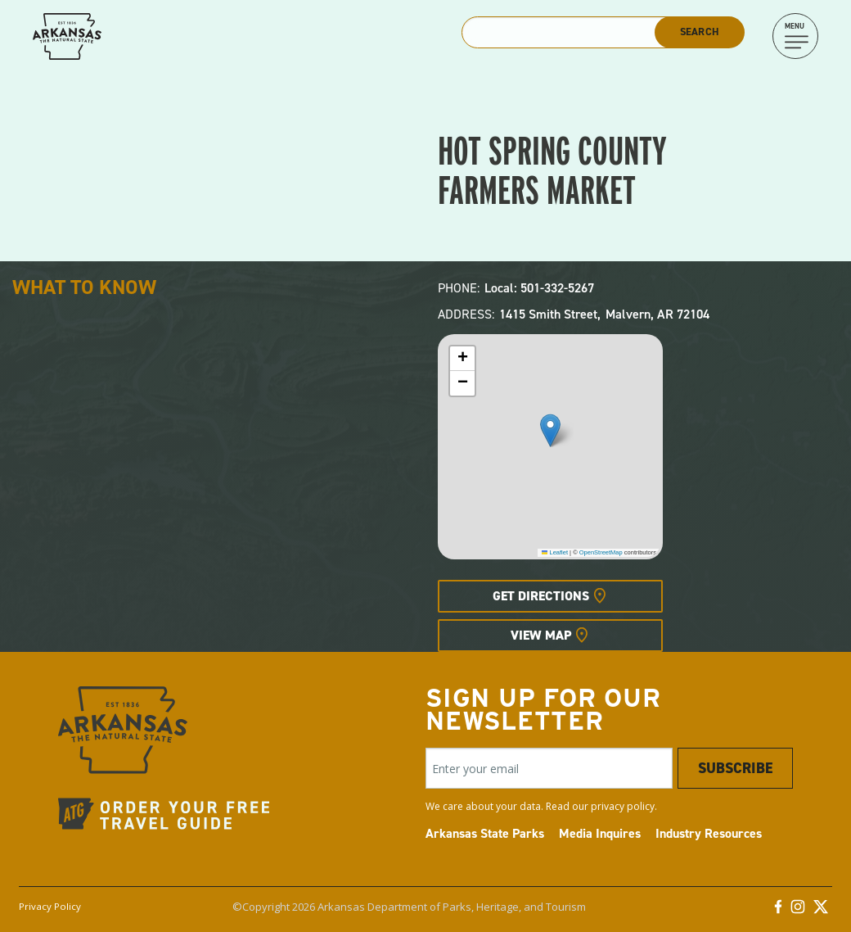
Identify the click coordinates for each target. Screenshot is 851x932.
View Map (541, 635)
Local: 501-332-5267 (539, 287)
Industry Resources (708, 833)
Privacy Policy (50, 906)
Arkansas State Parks (485, 833)
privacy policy (623, 806)
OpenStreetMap (601, 552)
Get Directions (541, 595)
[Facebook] (778, 910)
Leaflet (555, 552)
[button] (550, 430)
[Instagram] (798, 910)
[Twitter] (821, 910)
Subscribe (735, 768)
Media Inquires (600, 833)
